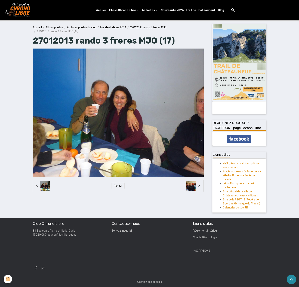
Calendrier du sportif (235, 207)
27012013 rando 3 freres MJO (148, 27)
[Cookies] (8, 279)
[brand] (18, 10)
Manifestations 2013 (113, 27)
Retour (118, 186)
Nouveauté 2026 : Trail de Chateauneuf (188, 10)
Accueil (101, 10)
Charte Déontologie (205, 237)
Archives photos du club (81, 27)
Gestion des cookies (149, 282)
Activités (149, 10)
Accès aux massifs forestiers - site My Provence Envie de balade (242, 175)
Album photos (54, 27)
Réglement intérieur (205, 231)
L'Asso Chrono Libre (123, 10)
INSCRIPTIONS (201, 251)
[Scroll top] (291, 279)
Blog (221, 10)
